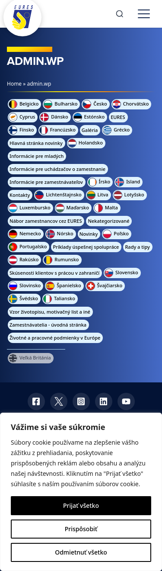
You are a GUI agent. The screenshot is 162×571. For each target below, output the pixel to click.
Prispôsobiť (81, 529)
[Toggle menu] (143, 13)
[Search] (119, 13)
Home (14, 83)
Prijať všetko (81, 505)
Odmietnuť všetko (81, 552)
